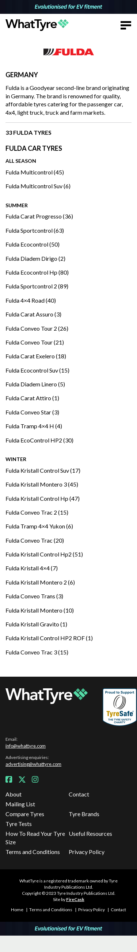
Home (17, 909)
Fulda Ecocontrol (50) (32, 244)
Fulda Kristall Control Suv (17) (42, 470)
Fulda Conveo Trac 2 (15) (36, 512)
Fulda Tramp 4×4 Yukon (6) (39, 526)
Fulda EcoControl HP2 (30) (39, 440)
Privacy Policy (86, 851)
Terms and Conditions (32, 851)
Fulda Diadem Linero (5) (35, 384)
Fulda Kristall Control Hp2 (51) (44, 554)
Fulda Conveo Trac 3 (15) (36, 652)
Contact (79, 794)
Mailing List (20, 803)
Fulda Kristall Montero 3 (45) (41, 484)
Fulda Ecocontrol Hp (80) (37, 272)
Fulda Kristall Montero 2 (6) (40, 582)
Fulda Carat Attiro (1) (32, 397)
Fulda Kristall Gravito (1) (36, 624)
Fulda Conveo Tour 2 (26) (36, 328)
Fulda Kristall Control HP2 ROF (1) (49, 637)
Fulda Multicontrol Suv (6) (38, 185)
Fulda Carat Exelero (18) (35, 356)
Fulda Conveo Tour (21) (34, 342)
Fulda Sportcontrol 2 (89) (36, 286)
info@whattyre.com (25, 746)
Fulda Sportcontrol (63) (34, 230)
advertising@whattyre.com (33, 764)
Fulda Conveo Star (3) (32, 412)
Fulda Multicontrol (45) (34, 172)
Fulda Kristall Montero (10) (39, 610)
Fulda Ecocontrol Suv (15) (37, 370)
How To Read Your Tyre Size (35, 837)
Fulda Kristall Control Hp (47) (42, 498)
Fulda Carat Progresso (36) (39, 216)
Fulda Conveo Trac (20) (34, 540)
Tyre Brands (84, 813)
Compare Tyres (24, 813)
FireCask (75, 899)
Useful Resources (90, 833)
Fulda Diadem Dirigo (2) (35, 258)
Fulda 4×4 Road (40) (30, 300)
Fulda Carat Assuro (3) (33, 314)
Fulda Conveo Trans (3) (34, 596)
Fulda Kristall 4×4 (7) (31, 567)
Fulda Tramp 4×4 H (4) (33, 425)
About (13, 794)
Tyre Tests (18, 823)
